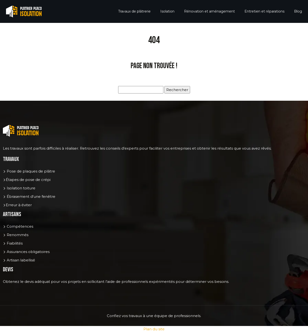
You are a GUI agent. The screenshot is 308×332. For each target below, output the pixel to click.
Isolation (167, 11)
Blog (298, 11)
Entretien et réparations (264, 11)
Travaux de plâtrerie (134, 11)
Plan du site (154, 329)
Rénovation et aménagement (209, 11)
